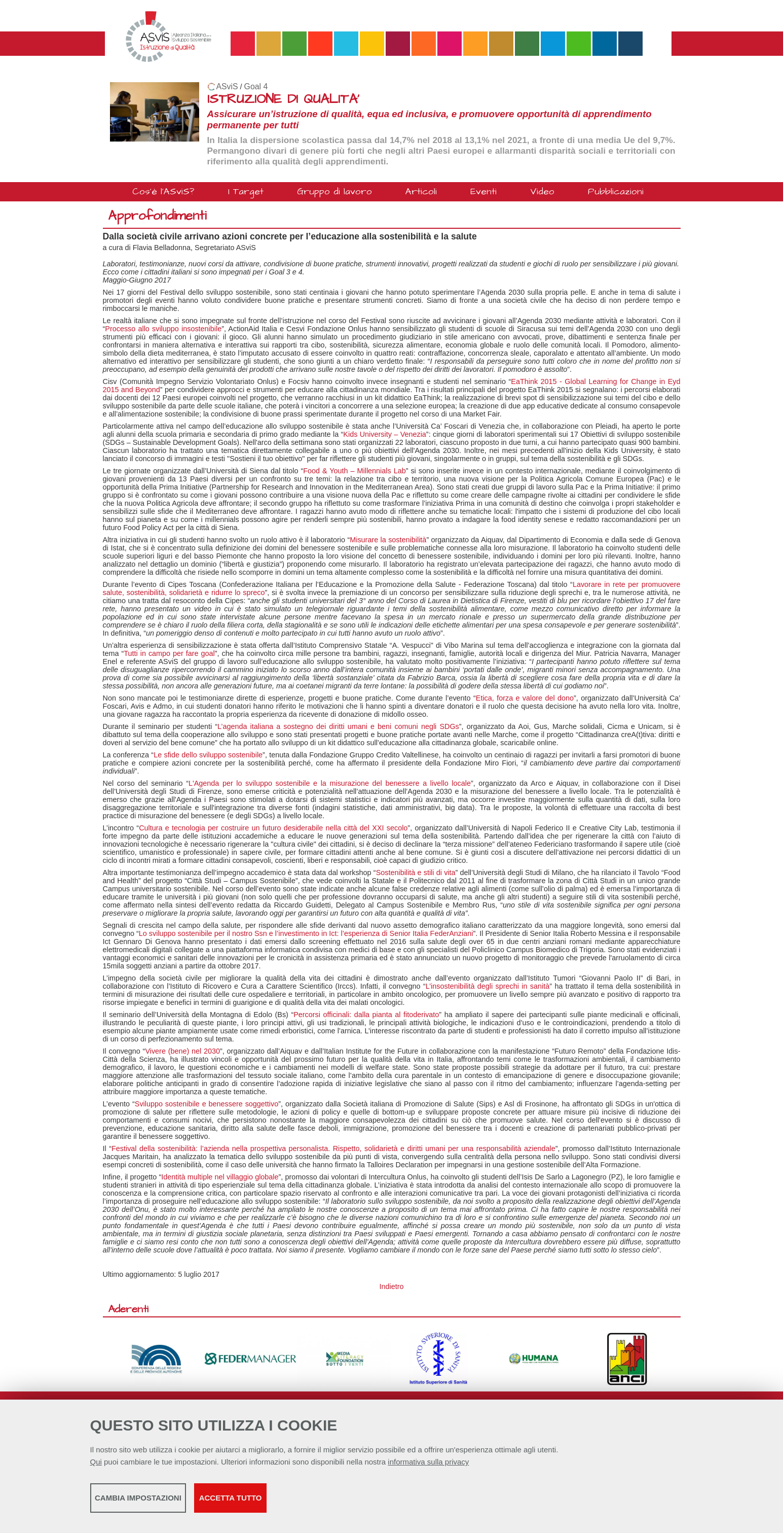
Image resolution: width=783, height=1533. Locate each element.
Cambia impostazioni (170, 1503)
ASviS (227, 86)
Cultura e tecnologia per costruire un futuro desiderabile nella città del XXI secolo (273, 828)
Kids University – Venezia (384, 434)
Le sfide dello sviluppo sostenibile (208, 755)
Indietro (392, 1286)
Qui (96, 1466)
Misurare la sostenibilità (388, 540)
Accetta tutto (352, 1503)
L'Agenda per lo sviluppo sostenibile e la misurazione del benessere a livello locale (330, 783)
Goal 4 (256, 86)
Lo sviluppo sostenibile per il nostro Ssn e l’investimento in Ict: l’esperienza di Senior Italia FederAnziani (306, 933)
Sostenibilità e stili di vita (416, 872)
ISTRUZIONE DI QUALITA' (283, 99)
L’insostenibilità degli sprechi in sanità (488, 986)
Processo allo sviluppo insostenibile (163, 329)
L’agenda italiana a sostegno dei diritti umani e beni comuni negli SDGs (338, 726)
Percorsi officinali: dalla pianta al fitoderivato (366, 1015)
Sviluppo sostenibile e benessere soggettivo (206, 1104)
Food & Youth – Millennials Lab (354, 471)
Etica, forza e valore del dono (525, 698)
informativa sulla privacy (428, 1466)
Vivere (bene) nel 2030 (182, 1051)
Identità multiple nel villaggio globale (219, 1177)
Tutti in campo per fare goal (169, 653)
